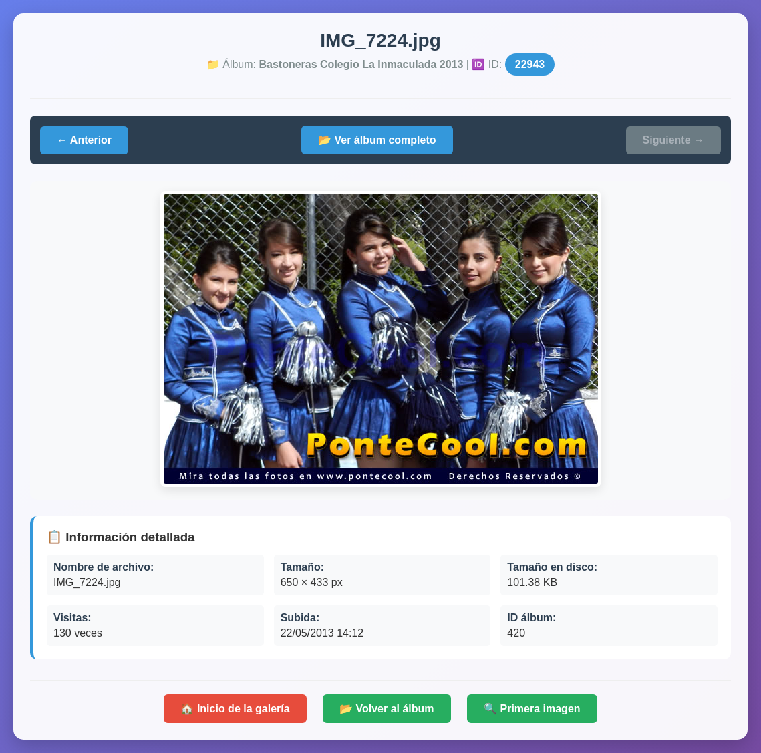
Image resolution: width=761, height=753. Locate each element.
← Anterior (84, 140)
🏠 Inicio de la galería (234, 708)
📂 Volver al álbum (386, 708)
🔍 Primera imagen (532, 708)
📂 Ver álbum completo (377, 140)
